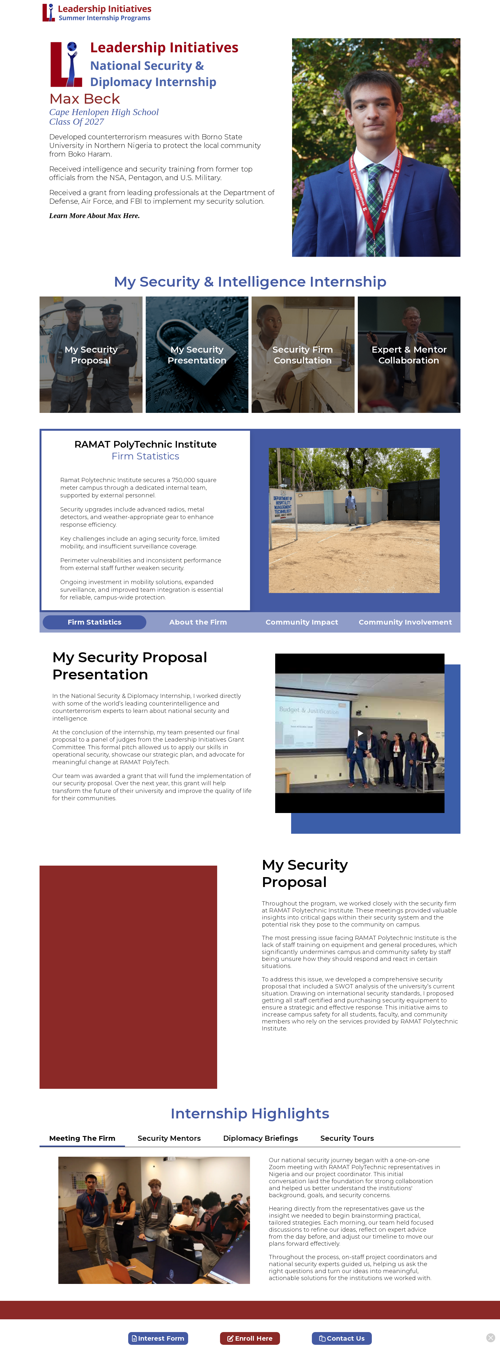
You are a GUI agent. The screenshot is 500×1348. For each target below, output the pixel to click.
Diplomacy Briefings (260, 1138)
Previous (259, 520)
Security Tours (347, 1138)
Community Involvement (405, 622)
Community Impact (302, 622)
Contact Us (342, 1338)
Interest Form (158, 1338)
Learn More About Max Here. (94, 216)
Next (451, 520)
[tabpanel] (94, 622)
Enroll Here (250, 1338)
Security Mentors (169, 1138)
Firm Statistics (94, 622)
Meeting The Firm (82, 1138)
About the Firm (198, 622)
